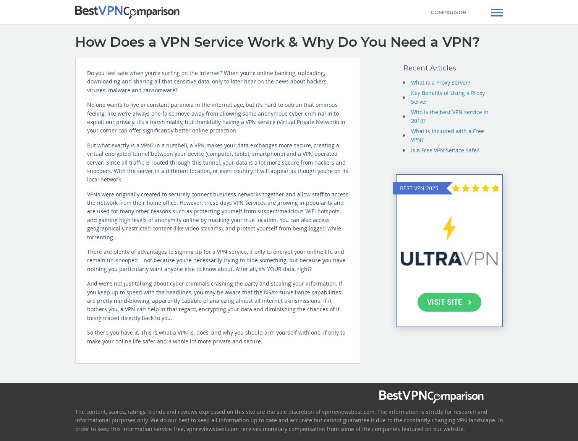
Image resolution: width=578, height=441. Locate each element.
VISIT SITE (449, 302)
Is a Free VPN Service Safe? (445, 150)
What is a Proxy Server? (440, 82)
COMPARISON (448, 12)
